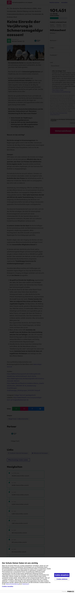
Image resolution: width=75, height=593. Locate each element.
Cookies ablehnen (62, 579)
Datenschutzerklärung (12, 584)
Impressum (25, 584)
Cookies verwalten (7, 586)
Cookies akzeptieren (62, 575)
